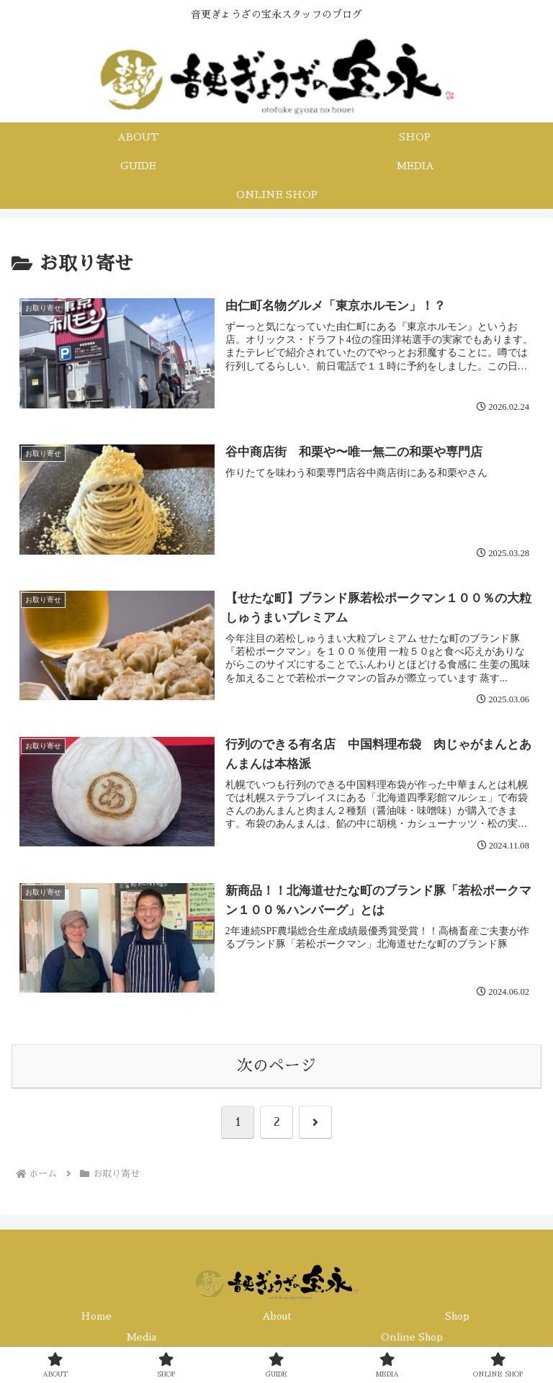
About (277, 1316)
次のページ (276, 1066)
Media (141, 1337)
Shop (457, 1316)
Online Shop (412, 1337)
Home (96, 1316)
